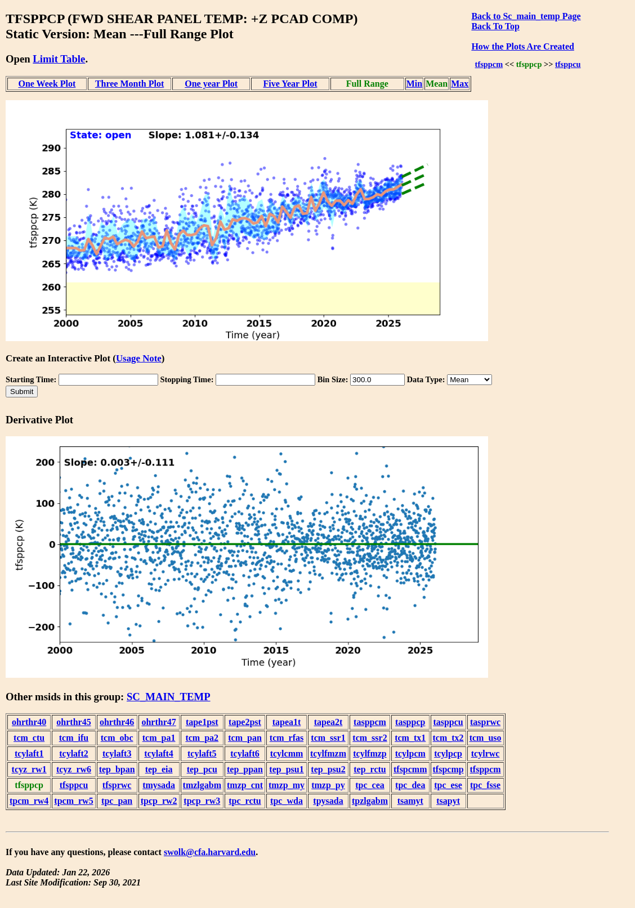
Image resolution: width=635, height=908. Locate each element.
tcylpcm (410, 753)
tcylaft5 (202, 753)
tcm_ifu (73, 737)
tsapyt (448, 801)
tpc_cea (369, 785)
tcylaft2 (73, 753)
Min (414, 83)
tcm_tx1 (410, 737)
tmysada (158, 785)
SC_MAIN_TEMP (169, 697)
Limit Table (59, 59)
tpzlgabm (370, 801)
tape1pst (202, 722)
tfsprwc (117, 785)
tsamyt (410, 801)
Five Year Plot (290, 83)
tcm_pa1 (159, 737)
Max (459, 83)
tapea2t (328, 722)
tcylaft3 (117, 753)
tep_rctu (370, 769)
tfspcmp (448, 769)
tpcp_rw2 (159, 801)
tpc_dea (410, 785)
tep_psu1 (286, 769)
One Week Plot (46, 83)
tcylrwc (485, 753)
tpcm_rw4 (29, 801)
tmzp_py (328, 785)
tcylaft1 (29, 753)
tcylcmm (286, 753)
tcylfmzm (328, 753)
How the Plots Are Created (522, 46)
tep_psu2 (328, 769)
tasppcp (410, 722)
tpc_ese (448, 785)
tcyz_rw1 (29, 769)
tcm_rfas (286, 737)
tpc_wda (286, 801)
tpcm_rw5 (73, 801)
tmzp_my (287, 785)
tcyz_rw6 (73, 769)
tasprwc (485, 722)
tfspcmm (410, 769)
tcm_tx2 (448, 737)
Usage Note (139, 358)
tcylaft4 (158, 753)
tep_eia (159, 769)
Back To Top (495, 26)
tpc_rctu (245, 801)
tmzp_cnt (245, 785)
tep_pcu (202, 769)
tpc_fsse (485, 785)
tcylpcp (448, 753)
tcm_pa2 (201, 737)
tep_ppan (245, 769)
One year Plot (211, 83)
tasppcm (370, 722)
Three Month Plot (129, 83)
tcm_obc (117, 737)
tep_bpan (117, 769)
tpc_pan (116, 801)
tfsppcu (568, 64)
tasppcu (448, 722)
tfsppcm (489, 64)
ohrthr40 (29, 722)
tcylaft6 (245, 753)
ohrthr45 (73, 722)
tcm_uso (485, 737)
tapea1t (286, 722)
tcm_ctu (29, 737)
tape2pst (245, 722)
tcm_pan (245, 737)
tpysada (328, 801)
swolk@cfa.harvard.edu (210, 852)
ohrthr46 (117, 722)
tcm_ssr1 (328, 737)
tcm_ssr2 (369, 737)
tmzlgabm (202, 785)
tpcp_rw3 (202, 801)
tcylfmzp (370, 753)
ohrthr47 (158, 722)
